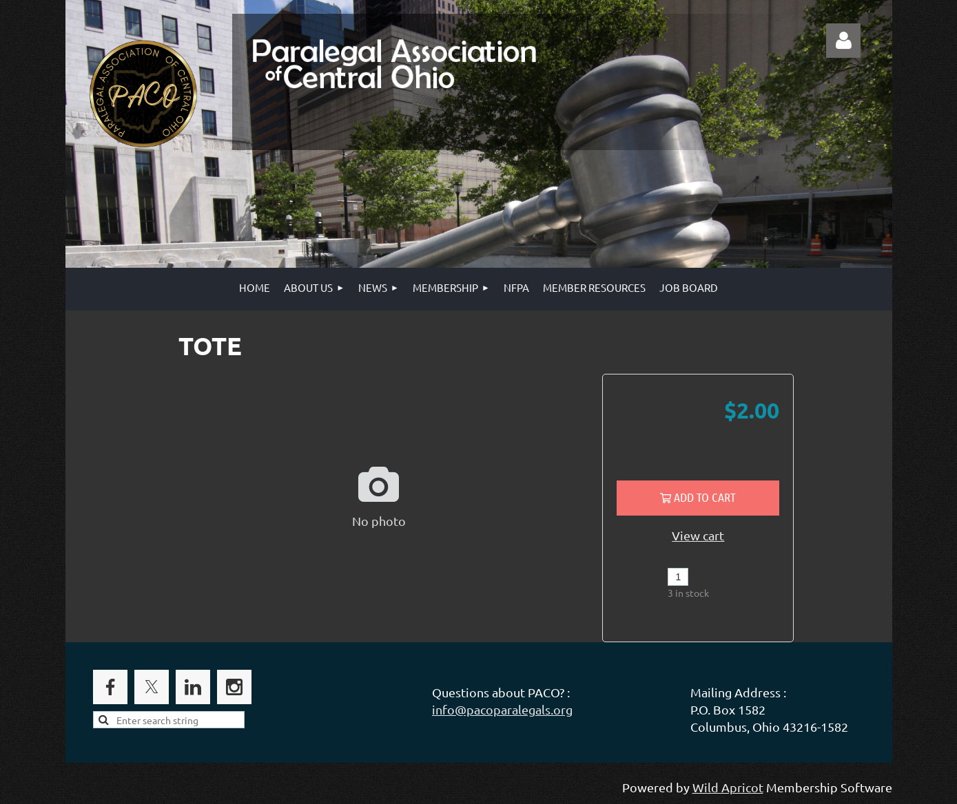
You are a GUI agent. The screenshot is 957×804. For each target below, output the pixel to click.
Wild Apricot (727, 787)
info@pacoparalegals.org (502, 709)
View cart (698, 535)
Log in (843, 40)
